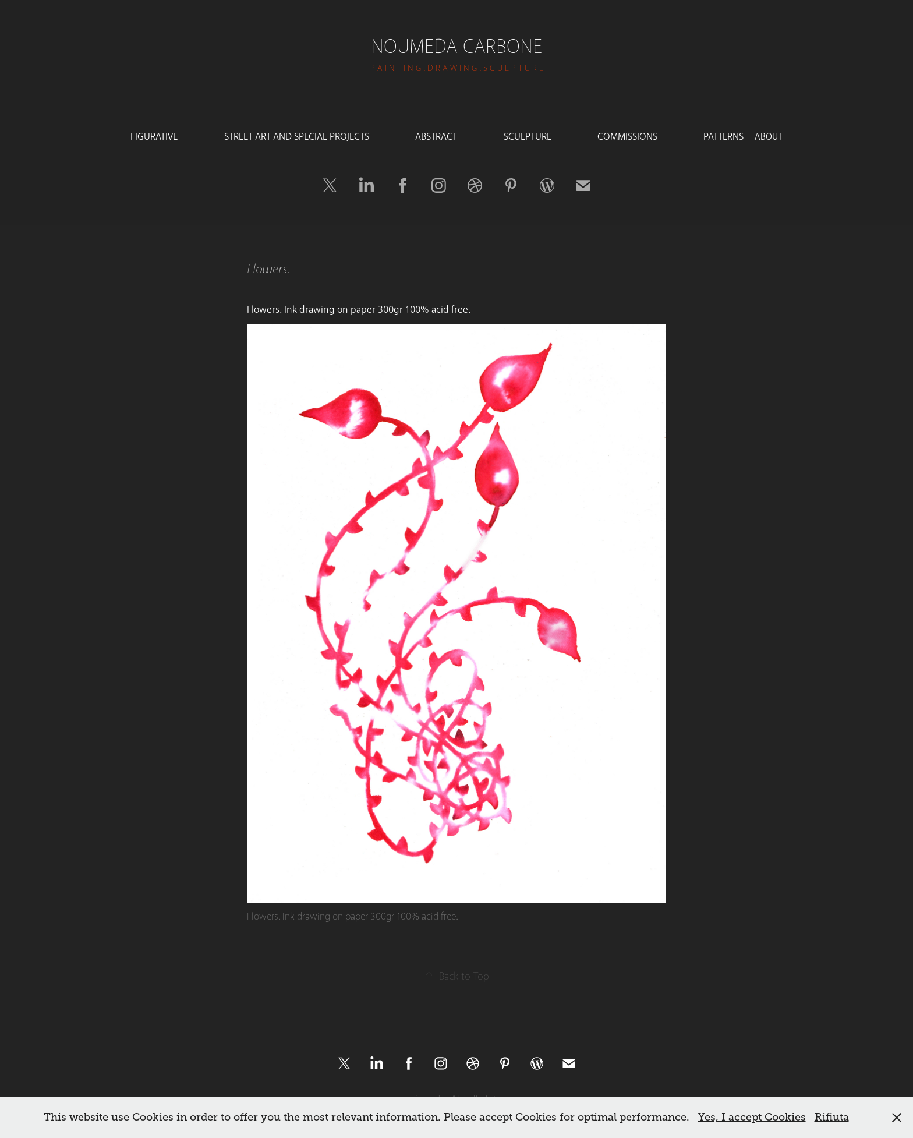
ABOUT (769, 136)
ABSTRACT (436, 136)
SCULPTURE (527, 136)
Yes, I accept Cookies (752, 1117)
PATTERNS (723, 136)
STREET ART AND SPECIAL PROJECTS (296, 136)
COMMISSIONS (627, 136)
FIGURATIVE (154, 136)
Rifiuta (832, 1117)
